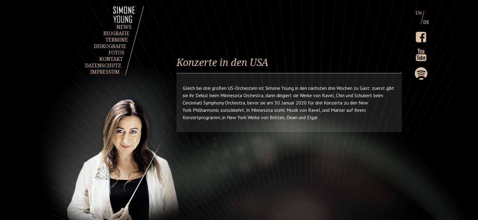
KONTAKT (111, 59)
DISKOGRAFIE (110, 46)
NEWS (123, 27)
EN (419, 13)
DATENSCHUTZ (103, 65)
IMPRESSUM (104, 72)
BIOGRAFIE (116, 33)
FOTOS (116, 53)
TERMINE (116, 40)
